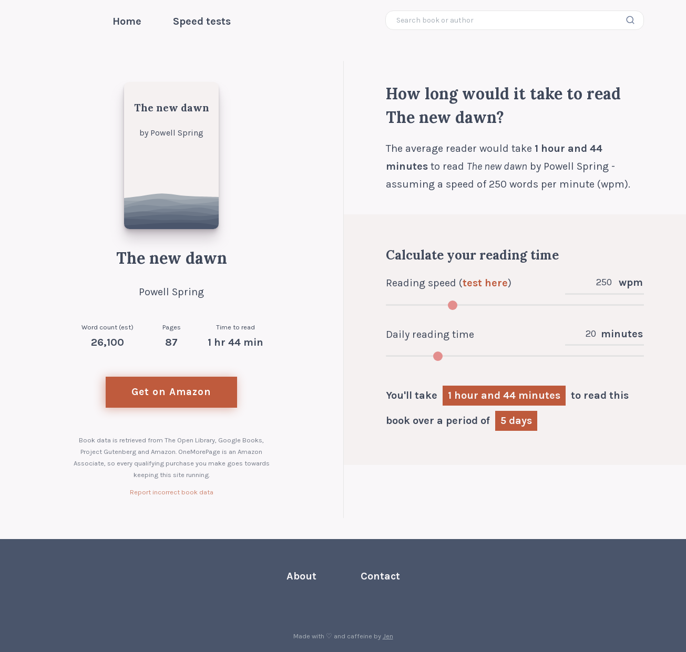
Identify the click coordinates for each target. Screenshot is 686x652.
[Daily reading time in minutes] (589, 336)
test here (485, 283)
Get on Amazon (171, 392)
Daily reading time (430, 334)
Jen (388, 636)
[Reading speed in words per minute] (605, 284)
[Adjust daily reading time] (515, 356)
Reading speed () (448, 283)
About (301, 576)
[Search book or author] (514, 20)
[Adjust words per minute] (515, 305)
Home (126, 21)
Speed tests (202, 21)
